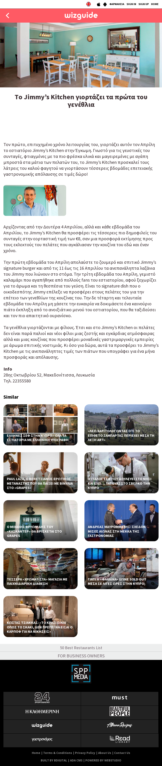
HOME (155, 4)
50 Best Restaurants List (81, 647)
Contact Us (122, 753)
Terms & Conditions (57, 753)
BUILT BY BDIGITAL (54, 760)
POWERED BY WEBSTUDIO (103, 760)
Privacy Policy (85, 753)
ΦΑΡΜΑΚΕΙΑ (116, 4)
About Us (104, 753)
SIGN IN (131, 4)
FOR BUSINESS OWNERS (81, 656)
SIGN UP (143, 4)
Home (36, 753)
